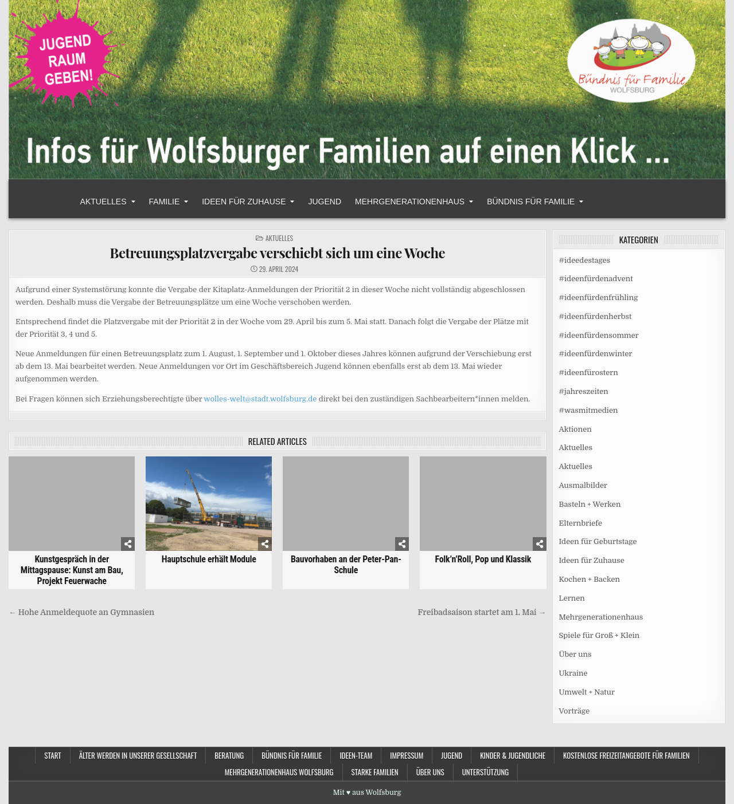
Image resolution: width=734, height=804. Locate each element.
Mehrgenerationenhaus (409, 201)
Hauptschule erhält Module (209, 559)
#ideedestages (585, 260)
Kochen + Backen (589, 579)
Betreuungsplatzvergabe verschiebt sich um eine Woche (277, 252)
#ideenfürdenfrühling (598, 297)
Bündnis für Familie (531, 201)
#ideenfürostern (588, 372)
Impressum (406, 755)
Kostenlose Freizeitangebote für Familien (626, 755)
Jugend (324, 201)
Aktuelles (103, 201)
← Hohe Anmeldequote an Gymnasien (83, 612)
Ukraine (573, 673)
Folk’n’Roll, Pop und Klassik (483, 559)
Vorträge (574, 711)
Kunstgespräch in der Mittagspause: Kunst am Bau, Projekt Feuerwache (72, 570)
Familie (164, 201)
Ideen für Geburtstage (598, 541)
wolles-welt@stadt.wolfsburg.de (260, 399)
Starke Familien (375, 772)
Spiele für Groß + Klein (599, 635)
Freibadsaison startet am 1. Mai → (482, 612)
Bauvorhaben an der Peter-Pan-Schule (346, 565)
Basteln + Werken (590, 504)
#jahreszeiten (583, 391)
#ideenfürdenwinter (596, 353)
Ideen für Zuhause (244, 201)
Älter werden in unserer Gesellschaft (138, 755)
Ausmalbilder (583, 485)
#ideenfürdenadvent (596, 278)
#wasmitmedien (588, 410)
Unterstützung (485, 772)
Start (52, 755)
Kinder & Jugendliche (512, 755)
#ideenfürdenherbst (595, 316)
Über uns (575, 654)
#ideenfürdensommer (599, 335)
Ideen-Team (355, 755)
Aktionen (575, 429)
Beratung (229, 755)
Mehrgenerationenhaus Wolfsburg (279, 772)
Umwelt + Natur (587, 692)
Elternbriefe (580, 523)
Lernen (572, 598)
